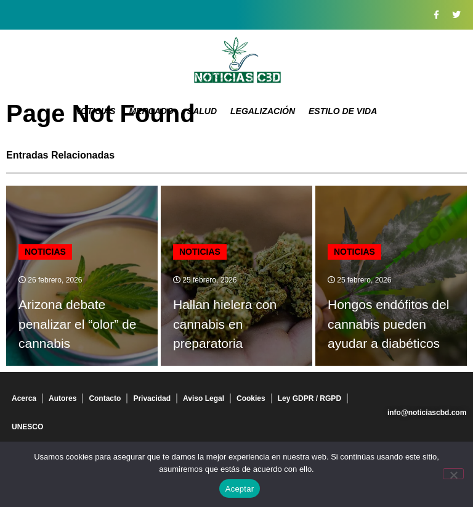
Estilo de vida (343, 111)
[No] (453, 473)
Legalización (262, 111)
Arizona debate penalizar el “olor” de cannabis (77, 323)
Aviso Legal (203, 398)
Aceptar (239, 488)
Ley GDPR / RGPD (309, 398)
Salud (202, 111)
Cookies (250, 398)
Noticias (95, 111)
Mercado (151, 111)
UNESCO (27, 426)
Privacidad (152, 398)
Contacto (105, 398)
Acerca (24, 398)
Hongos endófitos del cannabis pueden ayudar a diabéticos (388, 323)
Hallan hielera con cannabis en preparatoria (225, 323)
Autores (62, 398)
